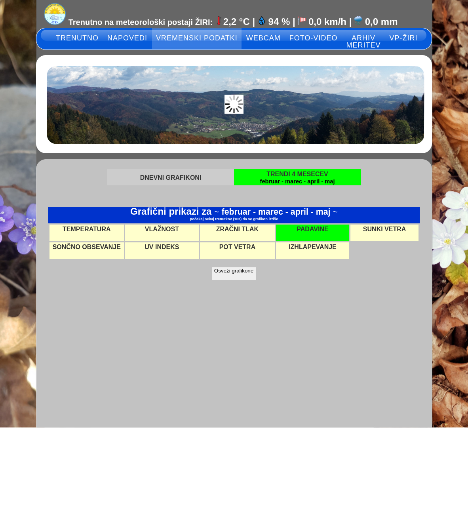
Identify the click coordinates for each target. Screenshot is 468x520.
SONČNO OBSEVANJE (87, 247)
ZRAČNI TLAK (237, 229)
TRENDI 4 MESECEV (297, 174)
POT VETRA (237, 247)
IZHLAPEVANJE (313, 247)
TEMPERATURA (86, 229)
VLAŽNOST (162, 229)
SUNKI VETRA (384, 229)
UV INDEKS (162, 247)
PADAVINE (312, 229)
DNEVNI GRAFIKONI (171, 177)
